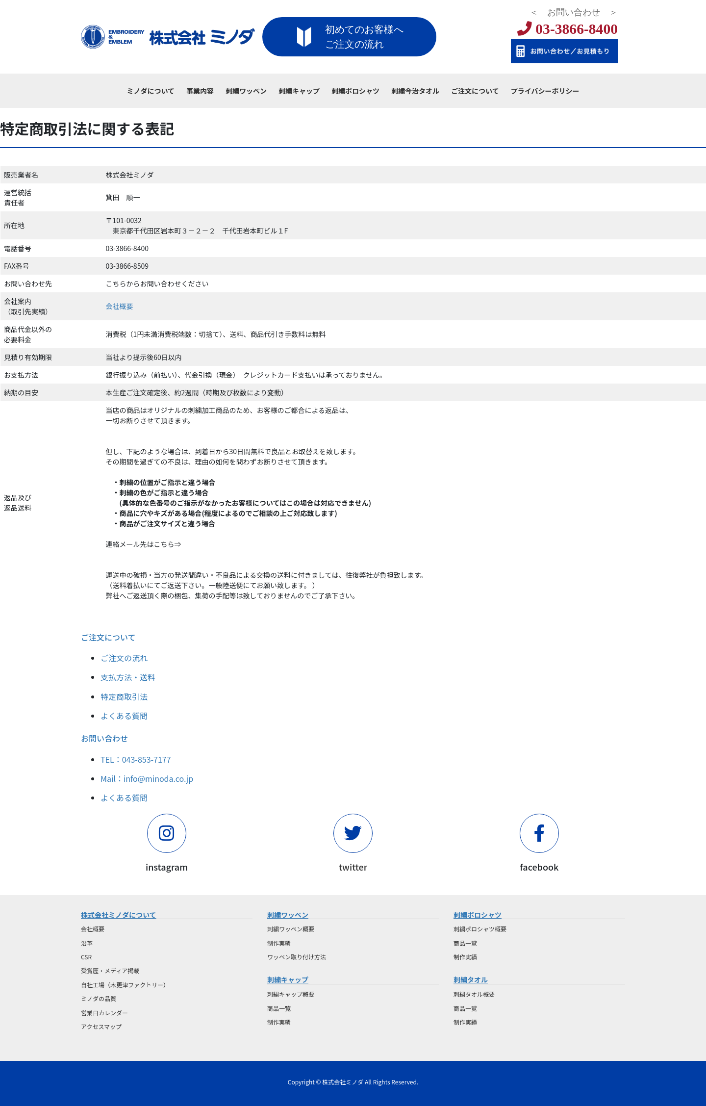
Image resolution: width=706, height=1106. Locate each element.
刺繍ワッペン (287, 915)
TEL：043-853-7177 (136, 759)
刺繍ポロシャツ (478, 915)
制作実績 (279, 943)
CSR (86, 956)
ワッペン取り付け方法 (296, 956)
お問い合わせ (104, 738)
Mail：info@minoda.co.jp (147, 778)
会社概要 (119, 306)
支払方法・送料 (128, 677)
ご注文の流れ (124, 658)
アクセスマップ (101, 1026)
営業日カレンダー (104, 1012)
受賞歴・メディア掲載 (110, 970)
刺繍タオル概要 (474, 994)
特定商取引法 (124, 696)
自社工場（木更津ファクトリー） (125, 984)
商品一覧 (279, 1008)
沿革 (87, 943)
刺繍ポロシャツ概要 (480, 929)
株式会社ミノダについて (118, 915)
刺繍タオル (471, 979)
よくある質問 (124, 715)
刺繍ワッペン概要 (290, 929)
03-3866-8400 (567, 29)
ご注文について (108, 637)
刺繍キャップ (287, 979)
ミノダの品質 (98, 998)
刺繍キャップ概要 (290, 994)
